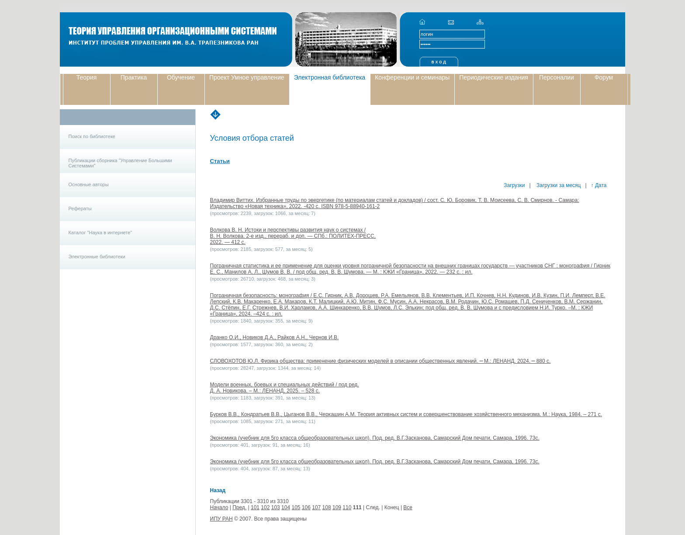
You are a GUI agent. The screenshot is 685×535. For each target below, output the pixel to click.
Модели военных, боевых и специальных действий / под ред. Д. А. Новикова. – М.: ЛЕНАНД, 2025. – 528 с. (284, 388)
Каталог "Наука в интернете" (100, 232)
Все (407, 507)
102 (265, 507)
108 (326, 507)
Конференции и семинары (412, 77)
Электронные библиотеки (97, 256)
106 (306, 507)
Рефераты (80, 208)
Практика (134, 77)
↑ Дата (599, 185)
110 (346, 507)
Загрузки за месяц (558, 185)
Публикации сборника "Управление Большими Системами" (120, 163)
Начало (219, 507)
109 (336, 507)
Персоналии (556, 77)
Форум (604, 77)
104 (285, 507)
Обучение (181, 77)
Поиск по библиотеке (92, 136)
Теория (86, 77)
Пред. (239, 507)
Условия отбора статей (252, 138)
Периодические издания (493, 77)
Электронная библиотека (330, 77)
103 (275, 507)
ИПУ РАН (221, 519)
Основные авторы (89, 184)
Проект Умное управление (246, 77)
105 (295, 507)
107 (316, 507)
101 (255, 507)
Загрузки (514, 185)
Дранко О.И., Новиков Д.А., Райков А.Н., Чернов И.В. (274, 337)
